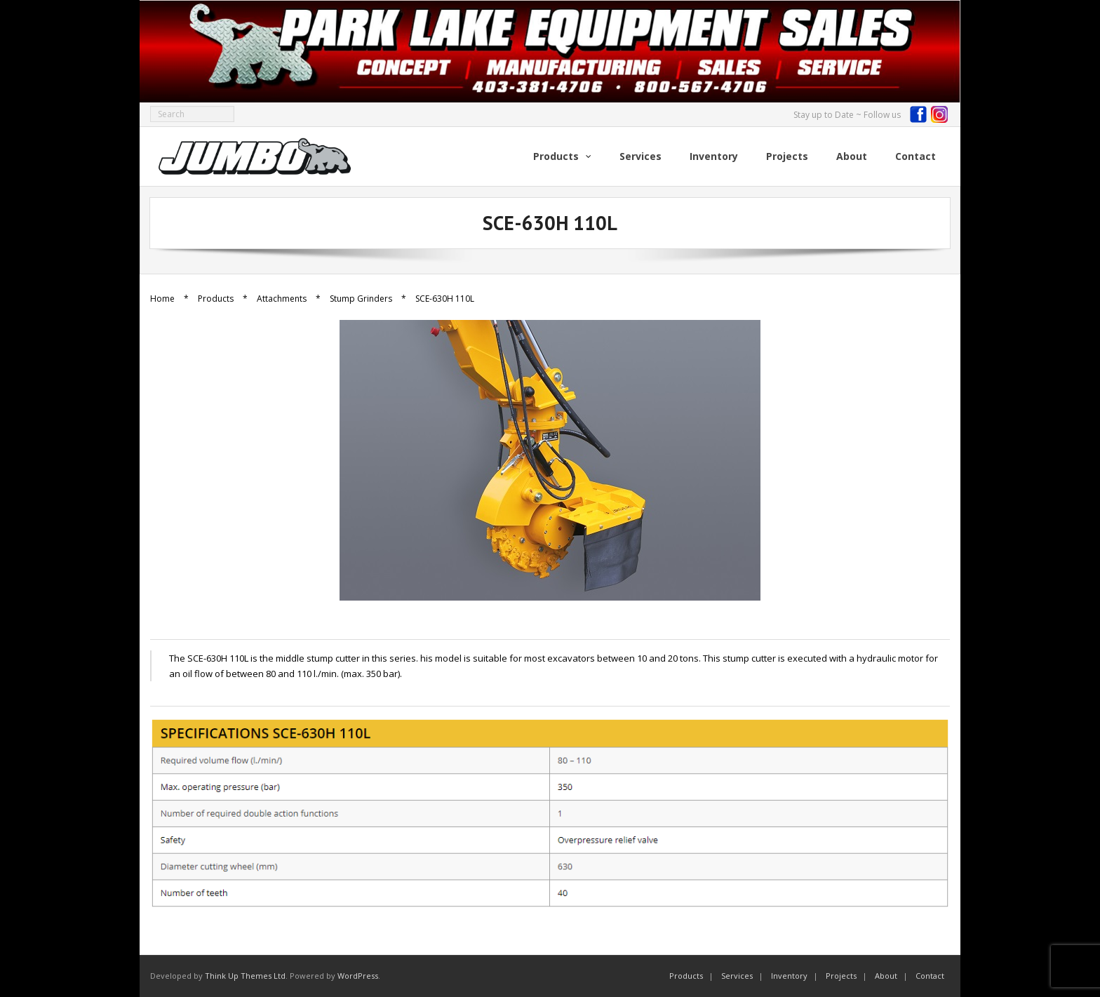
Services (737, 975)
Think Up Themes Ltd (245, 975)
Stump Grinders (361, 299)
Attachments (282, 299)
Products (216, 299)
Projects (841, 975)
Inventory (789, 975)
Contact (929, 975)
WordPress (357, 975)
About (886, 975)
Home (162, 299)
